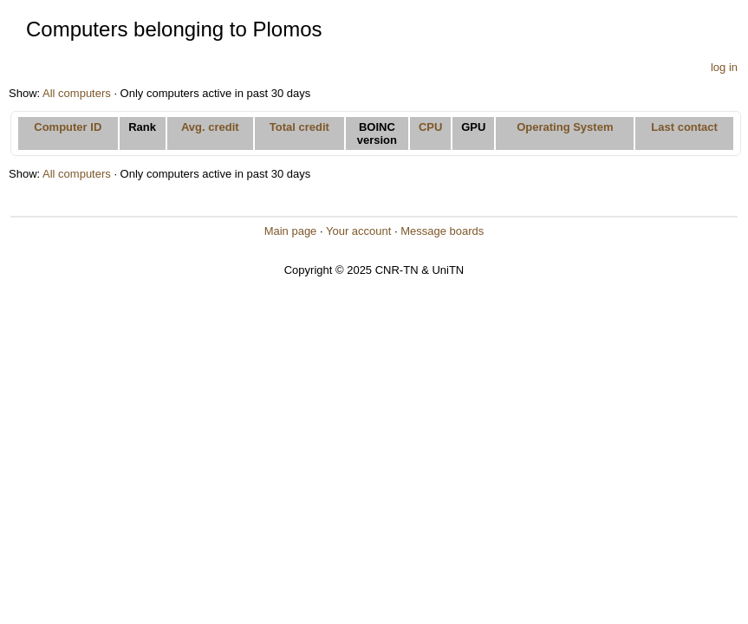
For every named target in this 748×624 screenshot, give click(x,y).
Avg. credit (210, 126)
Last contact (684, 126)
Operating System (565, 126)
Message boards (442, 230)
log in (724, 67)
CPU (430, 126)
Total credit (299, 126)
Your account (358, 230)
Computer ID (67, 126)
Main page (290, 230)
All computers (76, 93)
